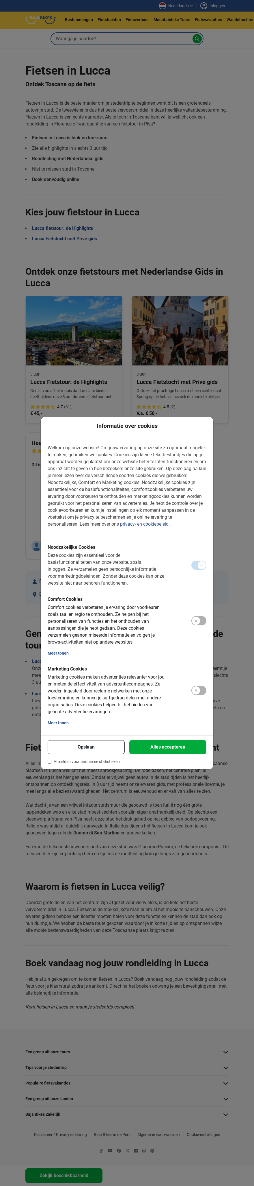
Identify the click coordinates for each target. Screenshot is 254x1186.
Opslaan (86, 747)
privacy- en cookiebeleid (144, 524)
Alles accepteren (167, 747)
